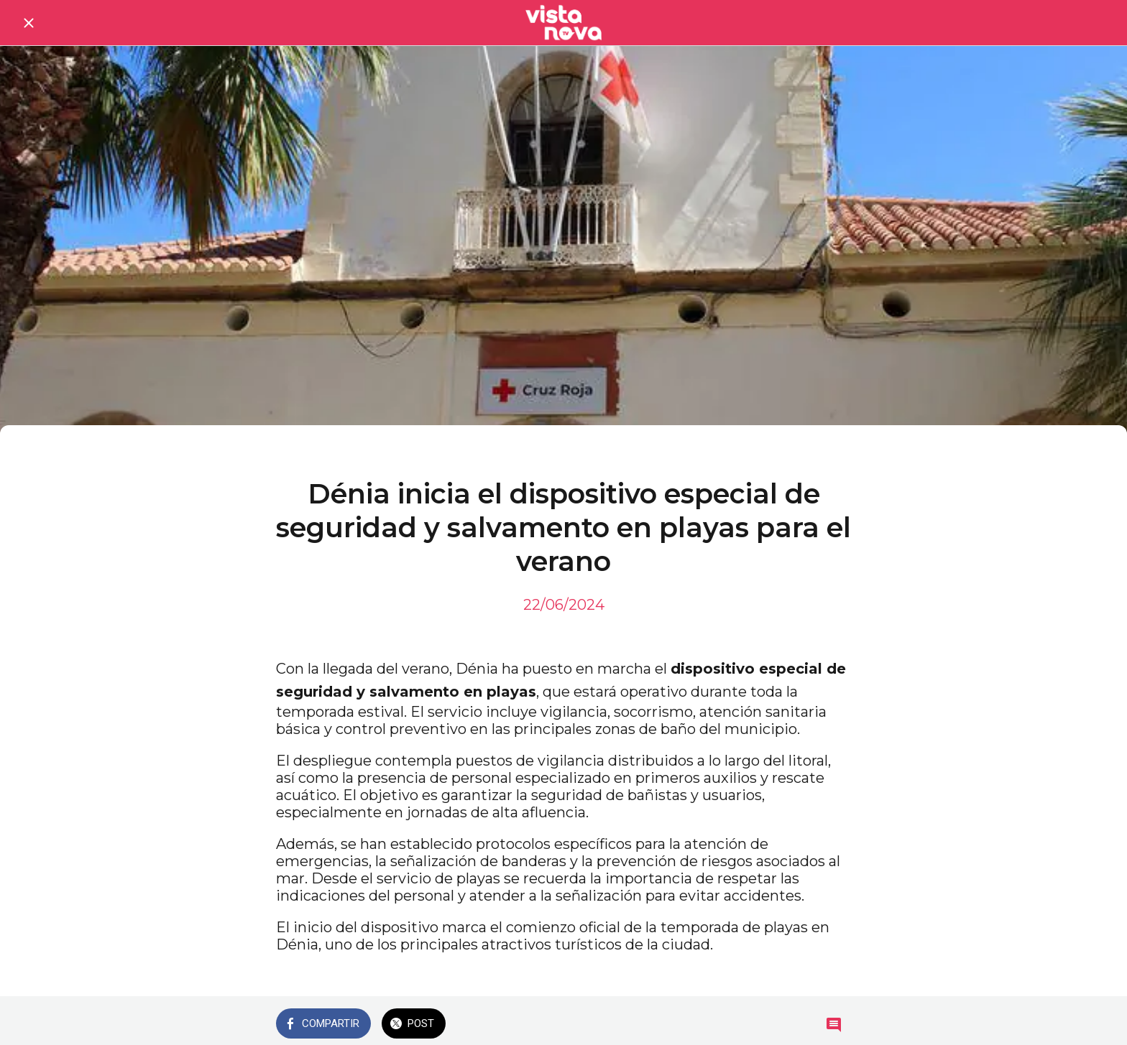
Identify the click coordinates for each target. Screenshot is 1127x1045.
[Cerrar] (28, 23)
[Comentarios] (833, 1025)
